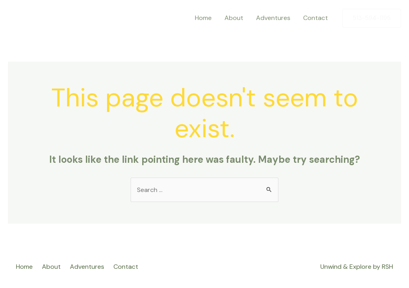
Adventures (273, 18)
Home (203, 18)
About (233, 18)
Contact (315, 18)
